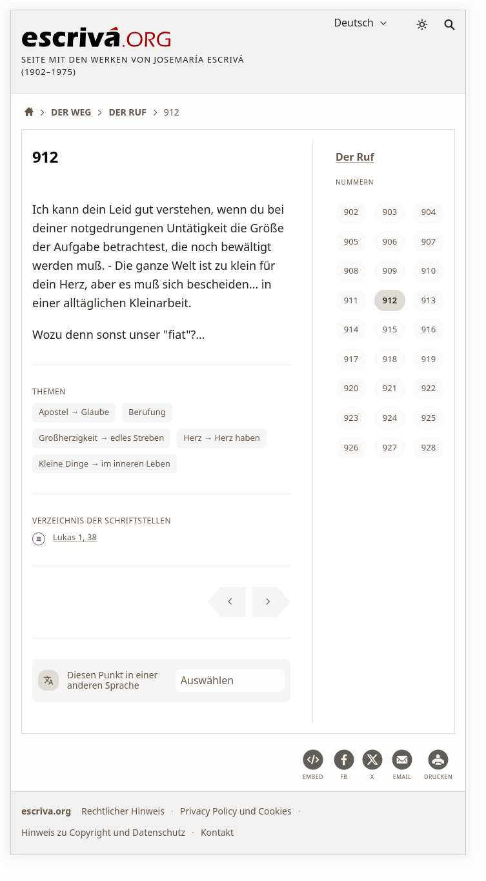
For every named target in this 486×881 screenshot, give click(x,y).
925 (428, 417)
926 (351, 447)
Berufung (147, 412)
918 (390, 359)
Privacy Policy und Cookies (236, 811)
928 (428, 447)
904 (428, 212)
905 (351, 241)
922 (428, 388)
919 (428, 359)
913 (428, 300)
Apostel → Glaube (74, 412)
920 (351, 388)
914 (351, 329)
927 (390, 447)
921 (390, 388)
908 (351, 270)
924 (390, 417)
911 (351, 300)
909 (390, 270)
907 (428, 241)
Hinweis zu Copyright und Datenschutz (103, 831)
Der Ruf (355, 157)
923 (351, 417)
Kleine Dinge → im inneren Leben (104, 463)
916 (428, 329)
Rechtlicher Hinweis (123, 811)
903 (390, 212)
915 (390, 329)
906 (390, 241)
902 (351, 212)
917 (351, 359)
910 (428, 270)
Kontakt (217, 831)
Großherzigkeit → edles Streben (101, 437)
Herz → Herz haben (221, 437)
